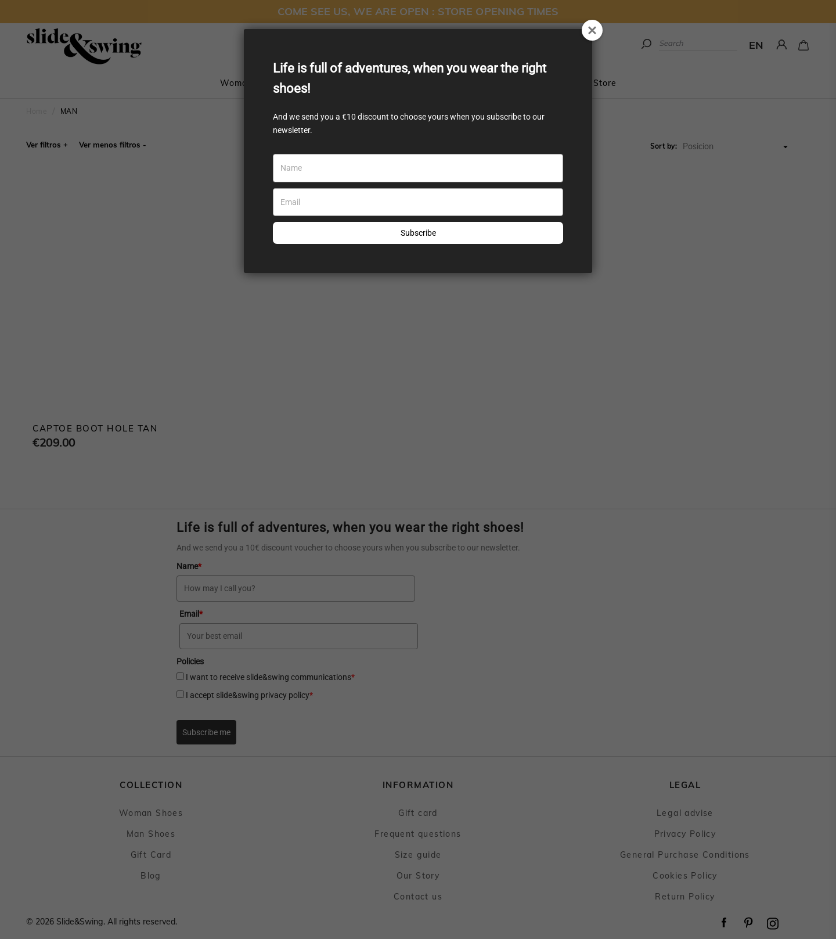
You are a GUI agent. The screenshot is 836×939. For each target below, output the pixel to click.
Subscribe (418, 233)
